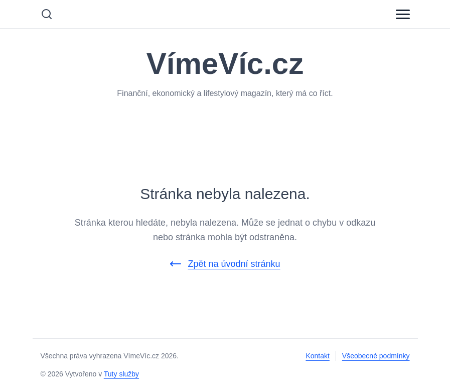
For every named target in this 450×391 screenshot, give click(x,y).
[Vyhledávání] (47, 14)
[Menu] (403, 14)
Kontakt (317, 356)
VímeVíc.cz (225, 64)
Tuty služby (121, 374)
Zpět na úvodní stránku (225, 264)
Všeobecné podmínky (376, 356)
